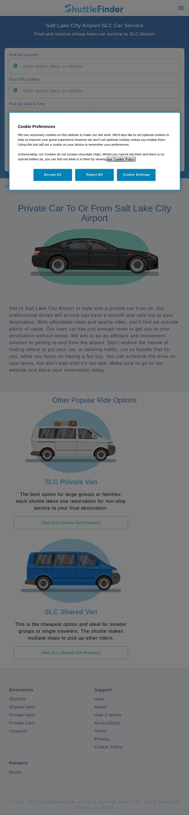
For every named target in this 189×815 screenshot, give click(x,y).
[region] (94, 151)
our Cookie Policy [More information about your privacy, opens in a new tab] (121, 159)
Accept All (52, 174)
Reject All (94, 174)
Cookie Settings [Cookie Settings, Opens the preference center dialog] (136, 174)
